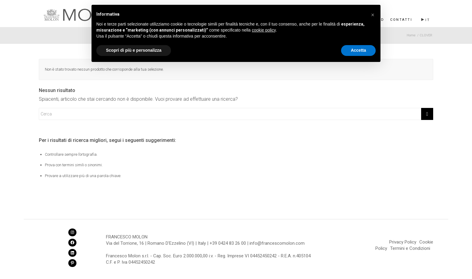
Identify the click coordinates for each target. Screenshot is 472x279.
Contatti (401, 20)
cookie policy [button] (264, 30)
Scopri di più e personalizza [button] (133, 50)
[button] (372, 14)
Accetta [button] (358, 50)
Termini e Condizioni (410, 248)
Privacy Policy (402, 242)
